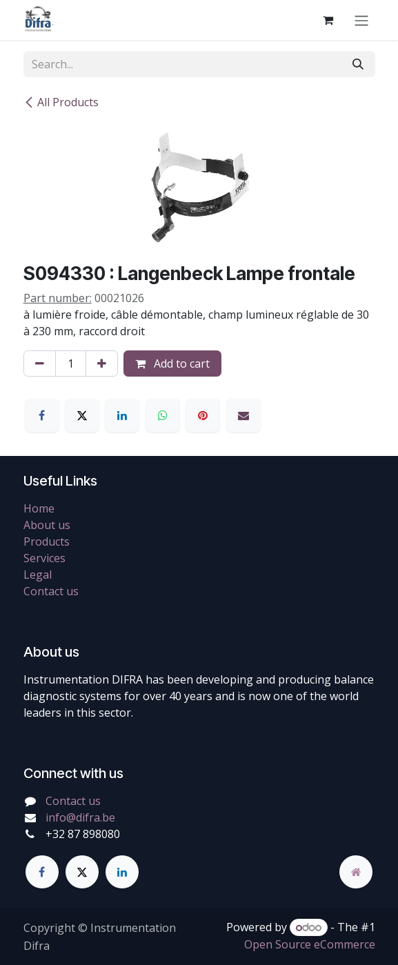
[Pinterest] (202, 415)
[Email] (243, 415)
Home (38, 508)
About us (46, 525)
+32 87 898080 (83, 834)
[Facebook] (42, 415)
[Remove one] (39, 363)
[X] (82, 415)
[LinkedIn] (122, 415)
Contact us (51, 591)
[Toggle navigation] (361, 20)
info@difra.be (80, 817)
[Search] (358, 64)
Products (46, 541)
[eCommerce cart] (328, 20)
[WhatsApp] (162, 415)
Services (44, 558)
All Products (61, 102)
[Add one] (102, 363)
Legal (37, 574)
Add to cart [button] (172, 363)
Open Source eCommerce (309, 944)
